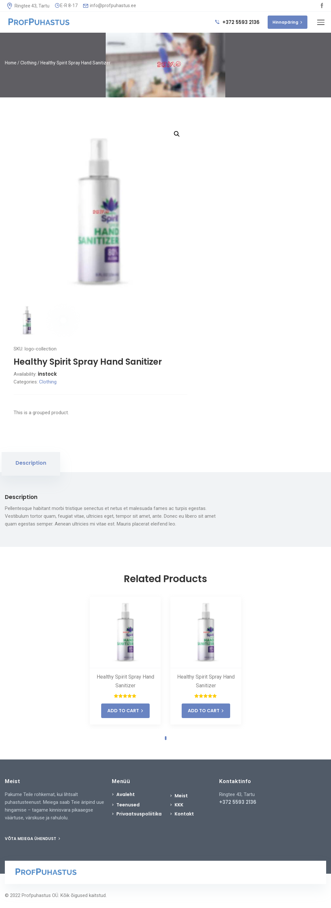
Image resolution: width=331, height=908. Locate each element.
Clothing (28, 62)
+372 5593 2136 (237, 22)
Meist (181, 795)
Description (31, 463)
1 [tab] (165, 738)
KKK (179, 805)
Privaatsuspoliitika (139, 814)
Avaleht (125, 794)
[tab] (31, 464)
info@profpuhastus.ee (109, 5)
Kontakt (184, 814)
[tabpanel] (125, 660)
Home (10, 62)
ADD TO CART (125, 710)
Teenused (128, 805)
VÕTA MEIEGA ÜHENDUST (32, 838)
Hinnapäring (287, 22)
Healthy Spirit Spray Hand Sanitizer (125, 681)
